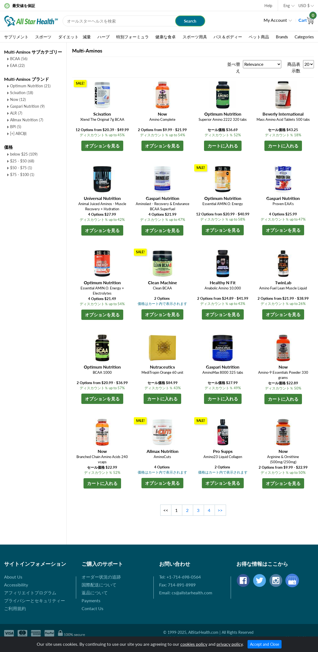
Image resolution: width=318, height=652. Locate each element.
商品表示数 (293, 67)
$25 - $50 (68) (22, 161)
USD (304, 5)
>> (220, 510)
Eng (286, 5)
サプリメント (16, 36)
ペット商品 (259, 36)
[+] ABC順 (18, 133)
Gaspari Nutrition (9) (27, 106)
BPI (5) (15, 126)
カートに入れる (223, 145)
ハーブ (103, 36)
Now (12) (18, 99)
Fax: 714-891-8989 (177, 584)
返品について (95, 592)
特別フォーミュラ (132, 36)
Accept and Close (264, 644)
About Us (13, 576)
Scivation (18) (21, 92)
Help (268, 5)
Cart (306, 20)
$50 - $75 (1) (21, 167)
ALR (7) (16, 113)
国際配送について (99, 584)
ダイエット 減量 (74, 36)
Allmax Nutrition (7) (26, 120)
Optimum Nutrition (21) (30, 86)
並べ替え (233, 67)
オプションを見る (102, 145)
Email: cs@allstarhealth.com (185, 592)
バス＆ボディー (228, 36)
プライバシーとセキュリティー (34, 600)
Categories (304, 36)
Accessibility (16, 584)
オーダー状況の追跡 (101, 576)
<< (165, 510)
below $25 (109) (24, 154)
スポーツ (43, 36)
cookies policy (193, 644)
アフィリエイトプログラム (30, 592)
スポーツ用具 (195, 36)
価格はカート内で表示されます (162, 303)
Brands (282, 36)
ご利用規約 (15, 608)
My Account (275, 20)
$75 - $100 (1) (22, 174)
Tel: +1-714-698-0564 (180, 576)
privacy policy (230, 644)
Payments (91, 600)
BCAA (18, 58)
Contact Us (92, 608)
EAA (17, 65)
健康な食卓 (165, 36)
